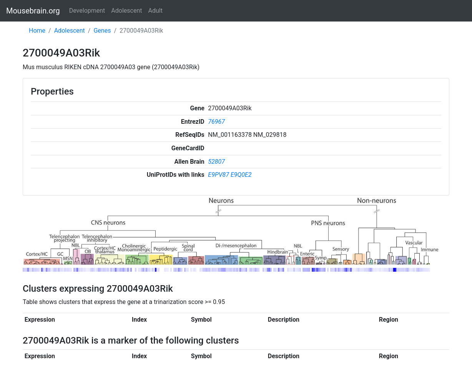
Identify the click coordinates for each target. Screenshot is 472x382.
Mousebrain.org (33, 10)
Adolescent (126, 10)
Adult (155, 10)
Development (87, 10)
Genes (102, 30)
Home (37, 30)
